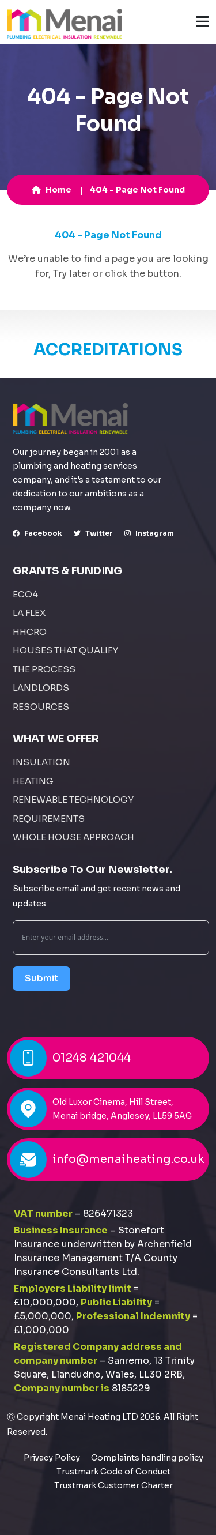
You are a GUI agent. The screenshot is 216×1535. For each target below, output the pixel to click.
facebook (37, 533)
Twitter (93, 533)
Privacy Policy (52, 1458)
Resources (41, 706)
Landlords (41, 687)
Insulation (41, 762)
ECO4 (25, 594)
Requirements (49, 818)
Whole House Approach (73, 837)
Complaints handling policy (147, 1458)
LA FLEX (29, 612)
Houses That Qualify (65, 650)
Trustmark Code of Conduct (113, 1471)
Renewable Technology (73, 799)
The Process (44, 669)
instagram (149, 533)
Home (51, 190)
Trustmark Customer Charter (113, 1485)
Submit (41, 978)
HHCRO (30, 631)
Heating (33, 781)
